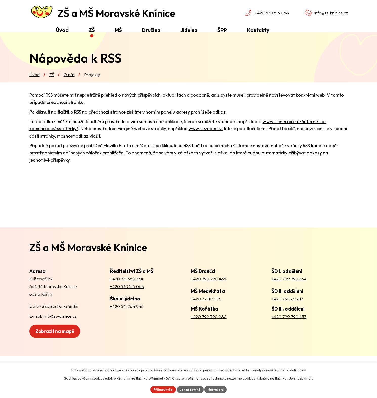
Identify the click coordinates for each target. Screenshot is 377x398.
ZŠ (51, 83)
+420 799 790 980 (209, 325)
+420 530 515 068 (272, 12)
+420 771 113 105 (206, 308)
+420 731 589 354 (126, 288)
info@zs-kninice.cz (331, 12)
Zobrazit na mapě (64, 343)
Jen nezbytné (190, 389)
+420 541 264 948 (127, 315)
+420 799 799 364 (289, 288)
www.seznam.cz (205, 138)
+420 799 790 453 (289, 325)
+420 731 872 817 (287, 308)
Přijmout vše (160, 389)
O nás (69, 83)
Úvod (34, 83)
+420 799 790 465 (208, 288)
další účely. (298, 369)
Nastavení (219, 389)
